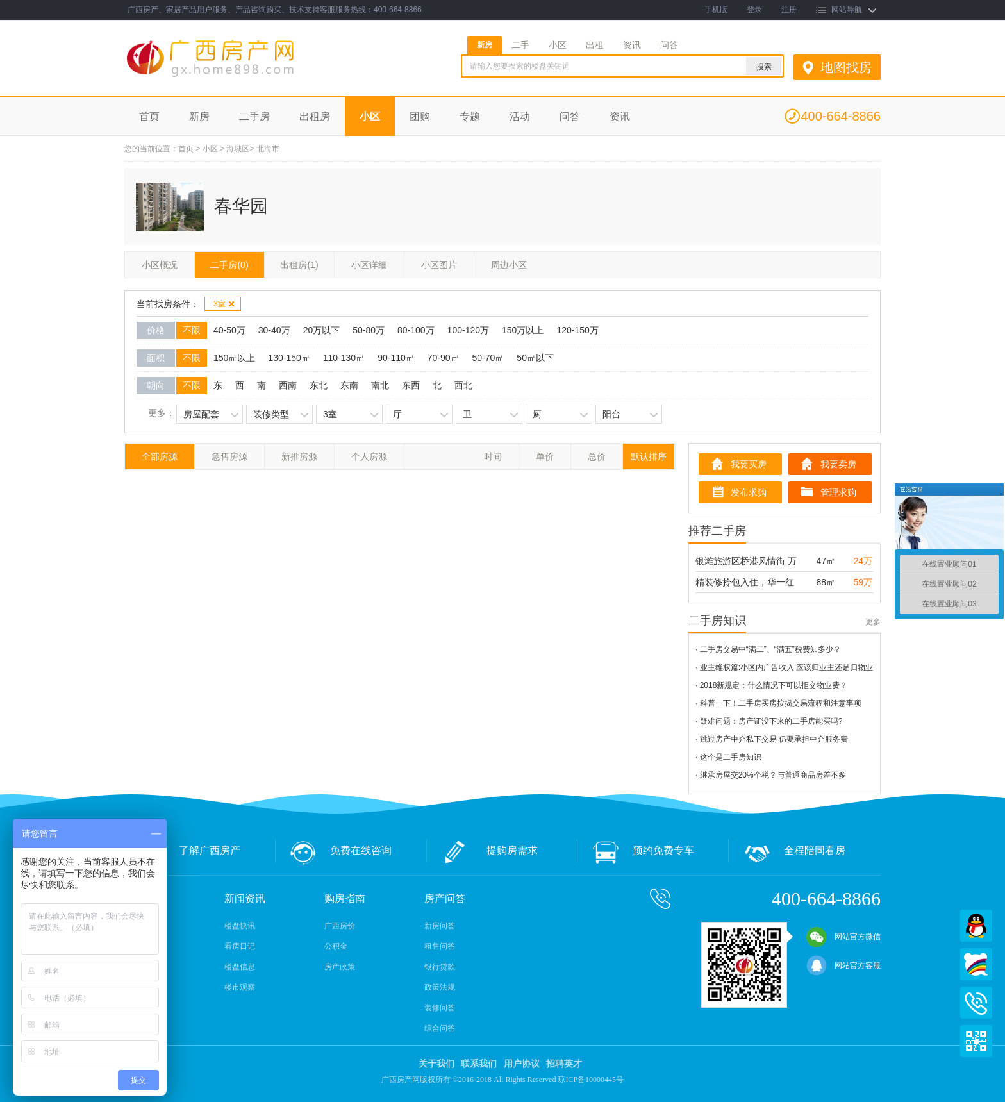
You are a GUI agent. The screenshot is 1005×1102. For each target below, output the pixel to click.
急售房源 (229, 456)
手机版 (715, 9)
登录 (754, 9)
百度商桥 (976, 964)
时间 (493, 456)
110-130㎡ (344, 358)
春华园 (241, 206)
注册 (789, 9)
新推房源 (299, 456)
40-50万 (229, 330)
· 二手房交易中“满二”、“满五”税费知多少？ (768, 649)
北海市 (267, 148)
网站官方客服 (843, 965)
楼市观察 (239, 987)
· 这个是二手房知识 (728, 757)
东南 (349, 385)
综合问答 (439, 1028)
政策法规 (439, 987)
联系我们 (479, 1064)
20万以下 (321, 330)
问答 (669, 45)
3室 (224, 303)
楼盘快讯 (239, 925)
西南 (288, 385)
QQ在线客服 (976, 926)
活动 (520, 116)
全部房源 (160, 456)
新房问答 (439, 925)
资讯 (632, 45)
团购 (420, 116)
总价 (597, 456)
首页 (149, 116)
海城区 (237, 148)
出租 (595, 45)
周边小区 (509, 265)
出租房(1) (299, 265)
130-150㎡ (289, 358)
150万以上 (523, 330)
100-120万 (468, 330)
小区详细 (369, 265)
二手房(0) (229, 265)
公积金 (335, 946)
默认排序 (649, 456)
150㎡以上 (234, 358)
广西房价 (339, 925)
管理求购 (838, 492)
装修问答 (439, 1007)
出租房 (314, 116)
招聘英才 (564, 1064)
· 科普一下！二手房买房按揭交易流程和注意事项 (778, 703)
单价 (545, 456)
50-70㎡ (488, 358)
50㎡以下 (535, 358)
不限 (192, 330)
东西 (411, 385)
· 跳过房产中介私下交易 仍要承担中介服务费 (771, 739)
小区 (558, 45)
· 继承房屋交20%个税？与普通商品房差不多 (770, 775)
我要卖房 (838, 464)
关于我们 (436, 1064)
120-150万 (577, 330)
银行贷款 (439, 966)
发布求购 (749, 492)
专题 (470, 116)
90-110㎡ (396, 358)
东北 (319, 385)
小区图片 (439, 265)
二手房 (254, 116)
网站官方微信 (843, 936)
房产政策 (339, 966)
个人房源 (369, 456)
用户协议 (522, 1064)
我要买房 (749, 464)
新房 (484, 44)
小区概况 (160, 265)
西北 (463, 385)
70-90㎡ (444, 358)
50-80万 (369, 330)
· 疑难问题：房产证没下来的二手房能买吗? (768, 721)
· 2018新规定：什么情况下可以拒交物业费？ (771, 685)
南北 (380, 385)
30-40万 (274, 330)
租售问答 (439, 946)
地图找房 (846, 67)
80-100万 (416, 330)
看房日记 (239, 946)
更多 (873, 621)
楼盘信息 (239, 966)
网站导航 (846, 9)
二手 (520, 45)
